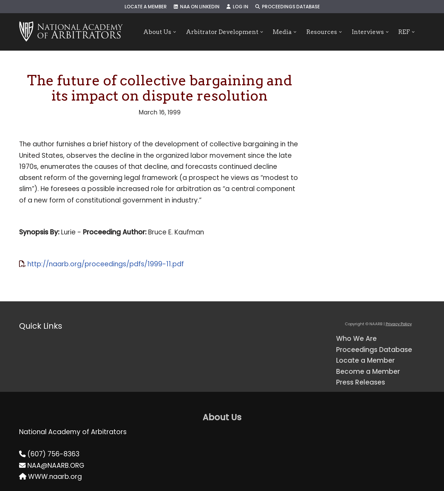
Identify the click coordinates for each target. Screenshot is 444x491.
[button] (174, 32)
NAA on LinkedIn (197, 6)
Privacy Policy (399, 324)
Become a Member (368, 371)
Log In (237, 6)
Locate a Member (146, 6)
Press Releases (360, 382)
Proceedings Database (287, 6)
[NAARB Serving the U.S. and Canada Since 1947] (71, 31)
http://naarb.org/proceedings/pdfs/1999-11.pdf (105, 264)
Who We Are (356, 338)
